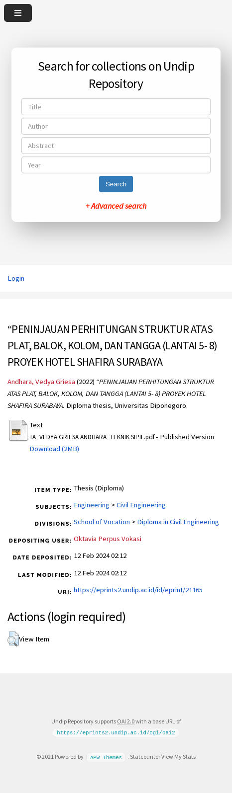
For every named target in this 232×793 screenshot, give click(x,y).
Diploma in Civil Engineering (178, 521)
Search (116, 184)
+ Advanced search (116, 206)
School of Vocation (102, 521)
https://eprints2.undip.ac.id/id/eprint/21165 (138, 589)
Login (15, 278)
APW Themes (106, 756)
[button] (13, 639)
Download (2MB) (54, 448)
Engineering (92, 504)
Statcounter (145, 756)
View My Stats (178, 756)
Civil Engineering (141, 504)
